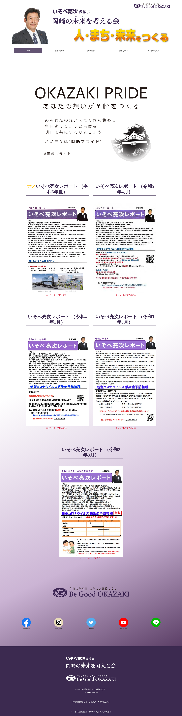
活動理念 (91, 51)
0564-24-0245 (92, 692)
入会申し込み (122, 51)
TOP (28, 51)
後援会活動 (59, 51)
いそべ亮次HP (154, 51)
